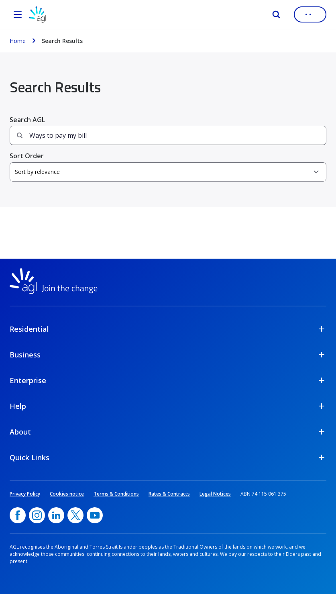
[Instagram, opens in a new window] (37, 515)
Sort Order (27, 155)
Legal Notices (215, 493)
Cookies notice (67, 493)
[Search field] (168, 135)
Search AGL (27, 119)
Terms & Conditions (116, 493)
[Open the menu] (18, 14)
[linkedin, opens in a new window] (56, 515)
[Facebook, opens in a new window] (18, 515)
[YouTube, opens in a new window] (95, 515)
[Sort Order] (168, 172)
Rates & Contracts (169, 493)
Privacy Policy (25, 493)
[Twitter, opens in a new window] (75, 515)
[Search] (276, 14)
